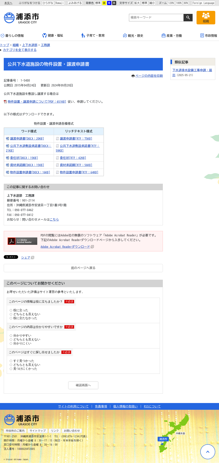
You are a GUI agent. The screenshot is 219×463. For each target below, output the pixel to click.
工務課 (45, 44)
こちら (54, 219)
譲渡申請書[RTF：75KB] (76, 138)
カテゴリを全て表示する (20, 49)
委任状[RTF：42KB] (73, 157)
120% (171, 3)
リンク (55, 430)
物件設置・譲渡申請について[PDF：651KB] (37, 101)
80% (186, 3)
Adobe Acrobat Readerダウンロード (67, 246)
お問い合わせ (72, 430)
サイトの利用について (73, 406)
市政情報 (208, 35)
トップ (4, 44)
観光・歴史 (133, 35)
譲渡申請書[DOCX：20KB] (27, 138)
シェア (27, 257)
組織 (16, 44)
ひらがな (47, 3)
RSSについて (152, 406)
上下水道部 (29, 44)
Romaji (60, 3)
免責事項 (101, 406)
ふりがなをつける (29, 3)
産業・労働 (172, 35)
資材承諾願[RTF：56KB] (76, 164)
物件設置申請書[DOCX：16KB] (30, 172)
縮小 (152, 3)
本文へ (8, 3)
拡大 (137, 3)
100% (179, 3)
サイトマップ (38, 430)
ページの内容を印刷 (147, 75)
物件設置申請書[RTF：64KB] (79, 172)
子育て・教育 (93, 35)
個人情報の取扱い (125, 406)
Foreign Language (204, 3)
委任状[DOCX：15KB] (24, 157)
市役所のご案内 (15, 430)
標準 (98, 3)
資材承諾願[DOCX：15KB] (27, 164)
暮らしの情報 (12, 35)
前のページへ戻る (83, 267)
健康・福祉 (52, 35)
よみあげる (75, 3)
